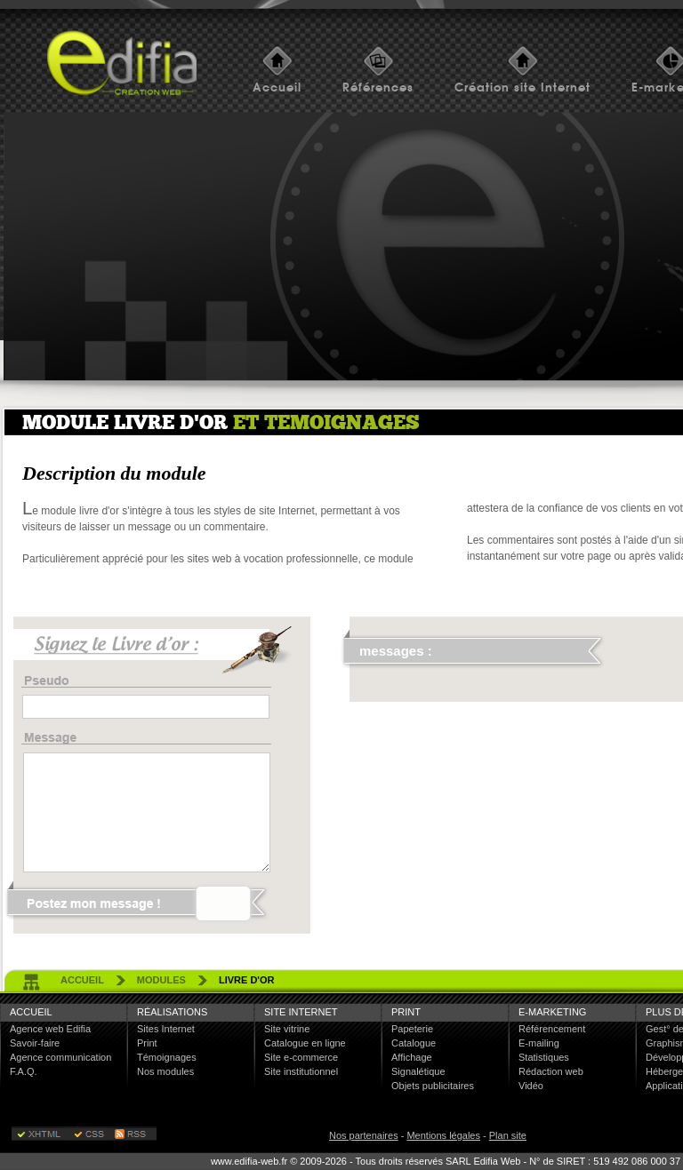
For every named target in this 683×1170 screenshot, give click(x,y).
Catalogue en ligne (305, 1043)
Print (147, 1043)
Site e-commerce (301, 1057)
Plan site (507, 1135)
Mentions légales (443, 1135)
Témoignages (167, 1057)
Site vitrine (286, 1028)
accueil (82, 980)
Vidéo (530, 1085)
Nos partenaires (363, 1135)
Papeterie (412, 1028)
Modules (161, 980)
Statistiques (543, 1057)
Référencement (551, 1028)
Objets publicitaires (432, 1085)
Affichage (411, 1057)
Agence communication (60, 1057)
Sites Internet (166, 1028)
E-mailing (538, 1043)
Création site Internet (522, 87)
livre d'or (247, 980)
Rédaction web (550, 1071)
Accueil (277, 87)
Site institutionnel (301, 1071)
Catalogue (413, 1043)
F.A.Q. (23, 1071)
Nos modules (165, 1071)
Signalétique (418, 1071)
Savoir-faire (35, 1043)
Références (378, 87)
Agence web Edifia (50, 1028)
